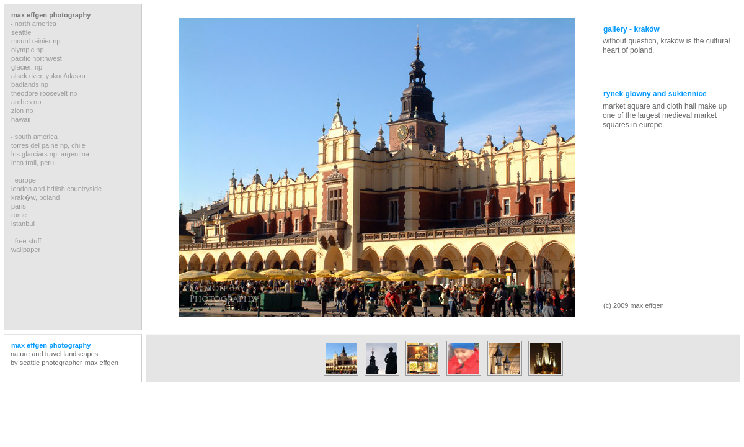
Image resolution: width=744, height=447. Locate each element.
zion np (22, 110)
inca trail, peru (32, 162)
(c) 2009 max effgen (633, 305)
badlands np (29, 84)
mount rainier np (36, 41)
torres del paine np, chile (48, 145)
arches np (26, 102)
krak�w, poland (35, 197)
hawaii (20, 119)
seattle (21, 32)
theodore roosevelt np (44, 93)
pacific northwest (36, 58)
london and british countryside (56, 188)
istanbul (23, 223)
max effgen (101, 362)
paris (18, 206)
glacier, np (26, 67)
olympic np (27, 49)
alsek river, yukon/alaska (48, 75)
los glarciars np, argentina (50, 154)
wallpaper (25, 249)
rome (19, 215)
